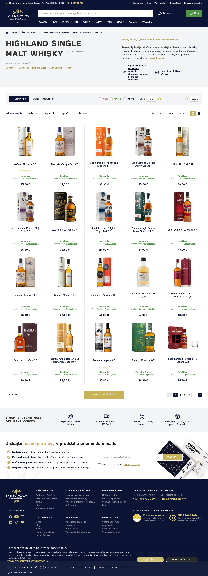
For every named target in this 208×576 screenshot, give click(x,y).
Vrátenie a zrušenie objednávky (80, 502)
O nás (38, 522)
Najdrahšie (50, 113)
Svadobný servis (110, 528)
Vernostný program (111, 532)
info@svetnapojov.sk (173, 498)
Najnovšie (65, 113)
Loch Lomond (55, 68)
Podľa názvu (81, 113)
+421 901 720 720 (144, 498)
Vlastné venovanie (110, 522)
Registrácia (138, 3)
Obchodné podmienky (112, 498)
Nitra (38, 505)
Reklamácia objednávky (76, 498)
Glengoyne (11, 68)
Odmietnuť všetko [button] (181, 559)
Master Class (71, 525)
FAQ (104, 505)
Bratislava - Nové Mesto (47, 498)
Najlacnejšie (33, 113)
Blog (149, 3)
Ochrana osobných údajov (114, 502)
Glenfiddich (24, 68)
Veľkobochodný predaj (75, 522)
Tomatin (69, 68)
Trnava (39, 502)
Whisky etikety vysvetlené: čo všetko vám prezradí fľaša (151, 39)
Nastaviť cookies (43, 535)
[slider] (159, 98)
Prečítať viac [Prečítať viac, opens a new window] (31, 558)
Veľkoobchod (160, 3)
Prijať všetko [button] (150, 559)
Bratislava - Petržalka (45, 495)
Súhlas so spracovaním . (119, 464)
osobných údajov (132, 464)
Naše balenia (71, 505)
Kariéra (39, 528)
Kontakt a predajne (193, 3)
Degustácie (175, 3)
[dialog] (104, 559)
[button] (69, 561)
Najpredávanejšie (14, 113)
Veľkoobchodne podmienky (78, 532)
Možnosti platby (109, 495)
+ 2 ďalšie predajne (45, 508)
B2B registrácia (72, 528)
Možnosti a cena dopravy (77, 495)
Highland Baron (39, 68)
